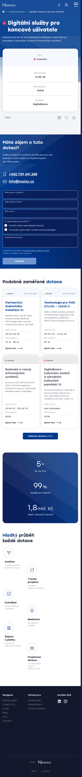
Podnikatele (34, 700)
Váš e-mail (10, 211)
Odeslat (19, 261)
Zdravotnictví (35, 704)
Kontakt (7, 721)
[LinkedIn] (59, 118)
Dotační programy (17, 12)
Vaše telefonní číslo (14, 202)
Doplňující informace (13, 237)
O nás (6, 708)
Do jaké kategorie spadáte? (17, 221)
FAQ (5, 717)
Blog (5, 712)
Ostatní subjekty (37, 708)
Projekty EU (9, 704)
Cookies (45, 771)
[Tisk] (74, 118)
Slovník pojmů (10, 700)
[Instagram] (66, 701)
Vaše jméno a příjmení (15, 192)
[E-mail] (66, 118)
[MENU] (76, 4)
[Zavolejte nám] (59, 5)
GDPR (33, 771)
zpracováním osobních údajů (36, 251)
